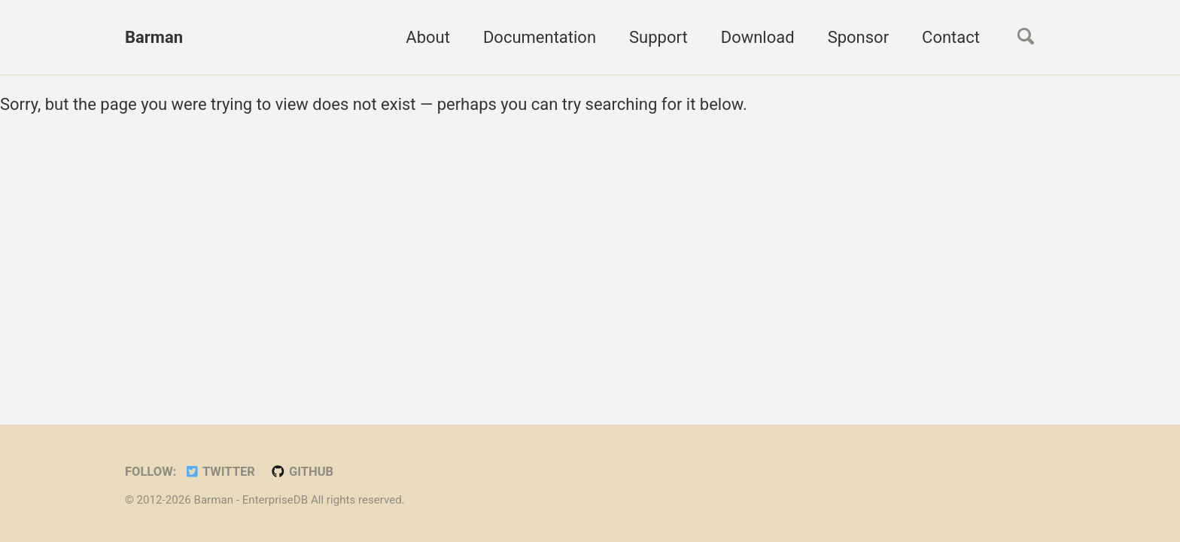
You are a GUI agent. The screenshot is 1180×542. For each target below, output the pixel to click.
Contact (951, 37)
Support (658, 37)
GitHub (301, 471)
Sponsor (858, 37)
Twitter (219, 471)
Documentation (539, 37)
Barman (154, 37)
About (428, 37)
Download (758, 37)
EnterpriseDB (276, 500)
